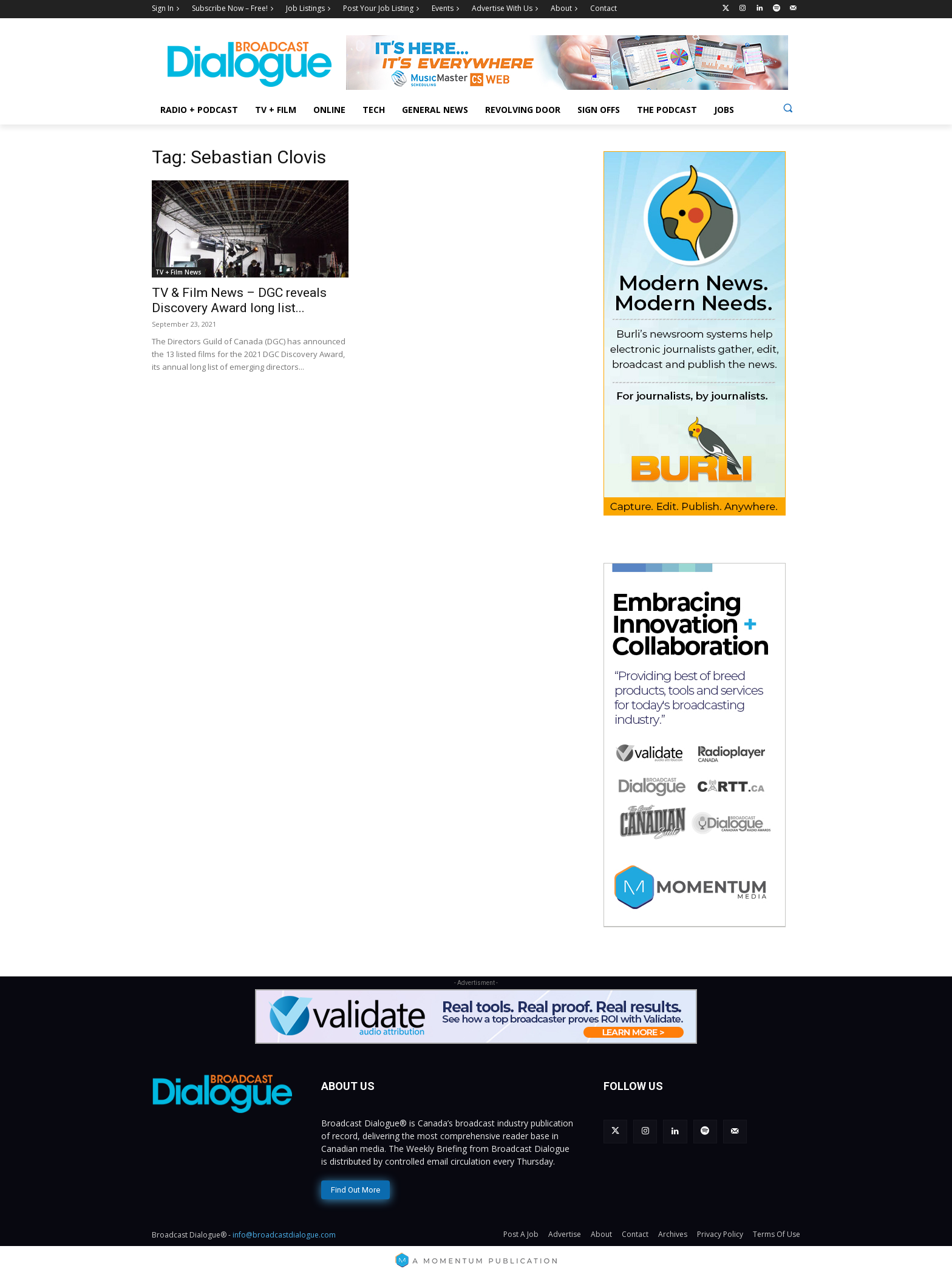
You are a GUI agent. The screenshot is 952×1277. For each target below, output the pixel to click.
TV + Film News (178, 272)
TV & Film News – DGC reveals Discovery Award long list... (239, 300)
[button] (787, 107)
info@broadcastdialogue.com (284, 1235)
